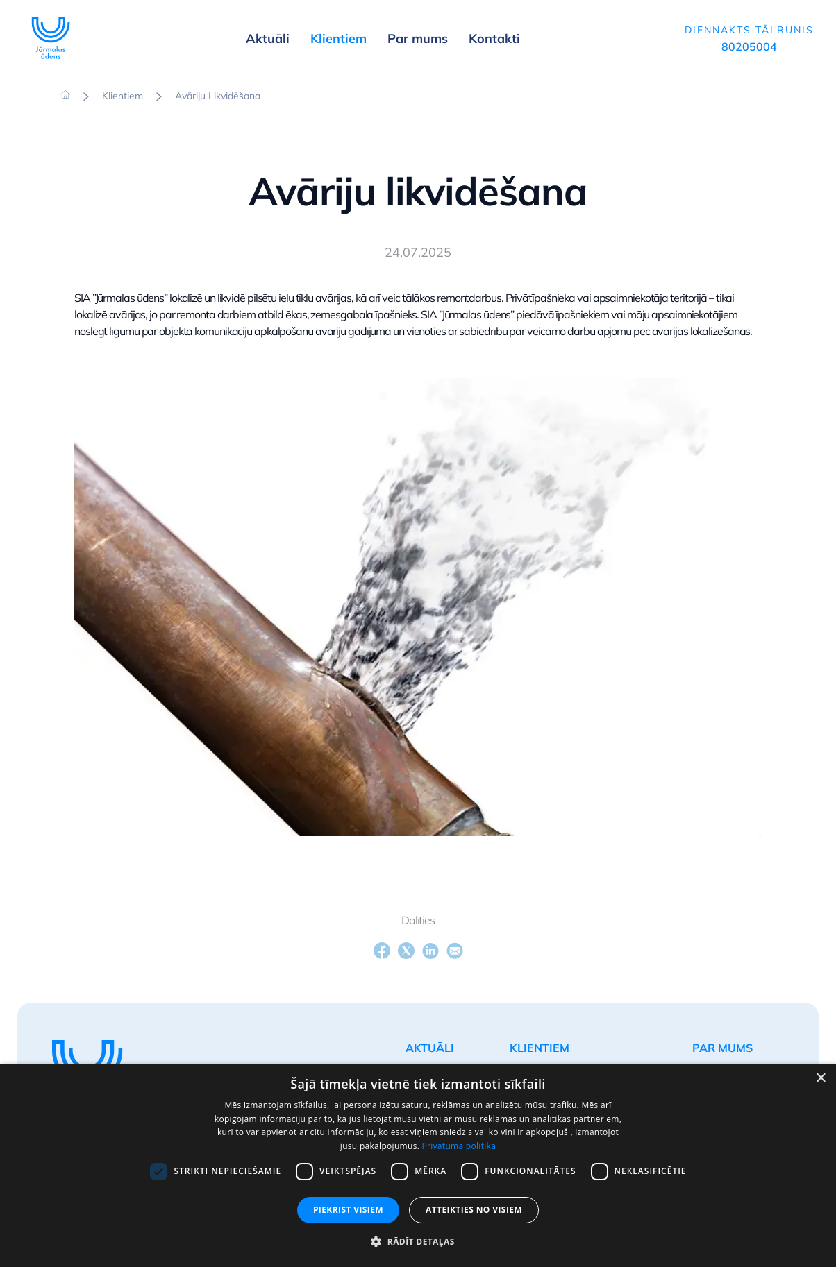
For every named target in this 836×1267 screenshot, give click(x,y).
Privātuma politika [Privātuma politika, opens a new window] (459, 1146)
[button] (417, 1242)
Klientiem (122, 96)
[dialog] (418, 1165)
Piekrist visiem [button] (348, 1210)
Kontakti (494, 38)
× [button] (820, 1078)
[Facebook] (381, 950)
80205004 (749, 46)
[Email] (454, 950)
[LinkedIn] (430, 950)
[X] (406, 950)
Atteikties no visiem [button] (474, 1210)
